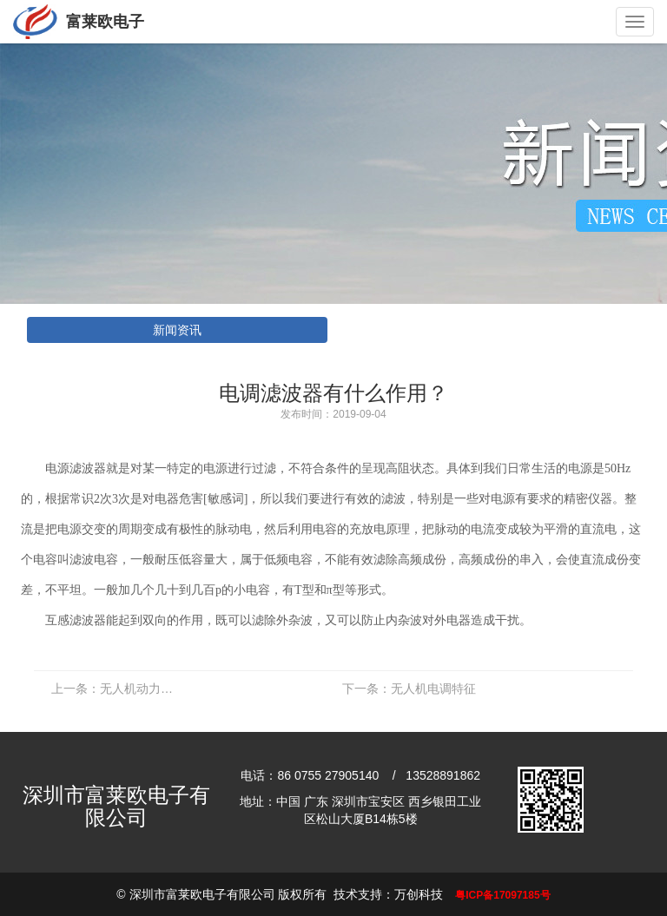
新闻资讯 (177, 330)
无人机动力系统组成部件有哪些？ (117, 688)
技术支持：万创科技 (388, 894)
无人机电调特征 (409, 688)
